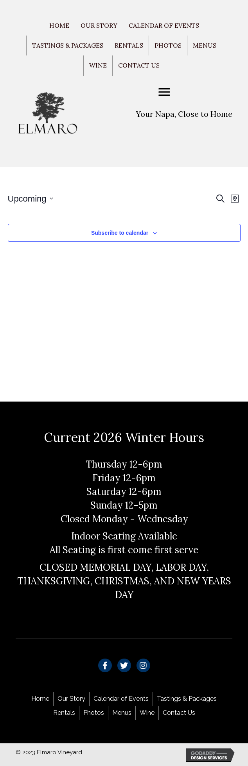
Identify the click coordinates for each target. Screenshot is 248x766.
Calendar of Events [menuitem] (164, 25)
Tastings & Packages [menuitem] (67, 45)
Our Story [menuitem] (99, 25)
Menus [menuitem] (204, 45)
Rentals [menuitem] (129, 45)
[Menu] (164, 92)
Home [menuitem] (59, 25)
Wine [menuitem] (98, 65)
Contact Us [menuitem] (139, 65)
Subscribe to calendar (119, 233)
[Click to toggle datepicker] (30, 198)
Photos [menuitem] (168, 45)
